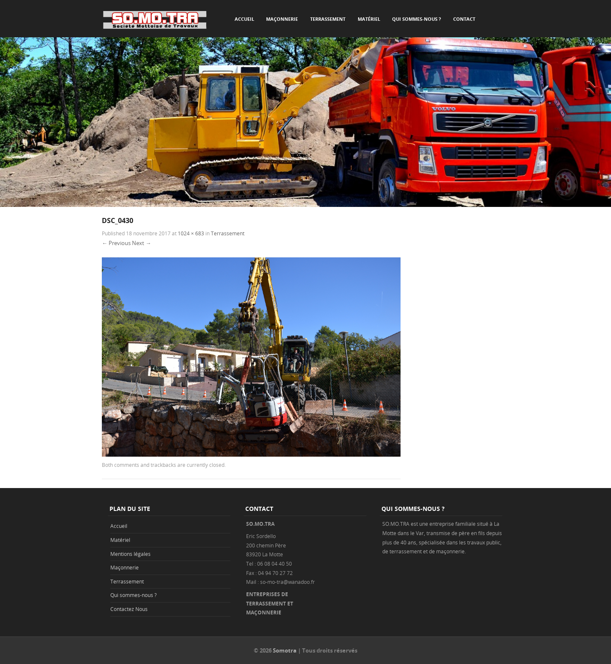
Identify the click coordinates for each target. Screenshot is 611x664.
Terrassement (327, 19)
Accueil (244, 19)
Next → (141, 243)
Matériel (369, 19)
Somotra (285, 650)
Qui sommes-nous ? (416, 19)
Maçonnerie (282, 19)
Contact (464, 19)
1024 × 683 (191, 233)
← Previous (116, 243)
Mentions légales (130, 553)
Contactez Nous (129, 608)
